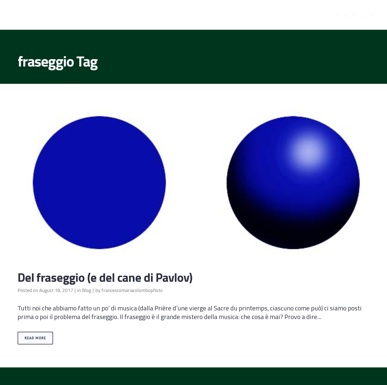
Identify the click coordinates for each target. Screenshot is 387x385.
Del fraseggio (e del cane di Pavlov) (105, 277)
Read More (35, 338)
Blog (86, 290)
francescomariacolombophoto (132, 290)
